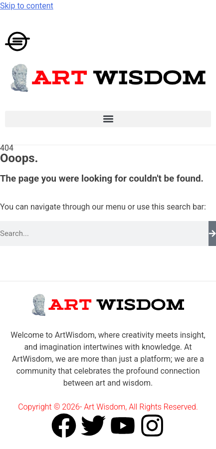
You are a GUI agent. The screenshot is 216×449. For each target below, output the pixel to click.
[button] (108, 119)
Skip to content (26, 5)
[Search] (212, 233)
